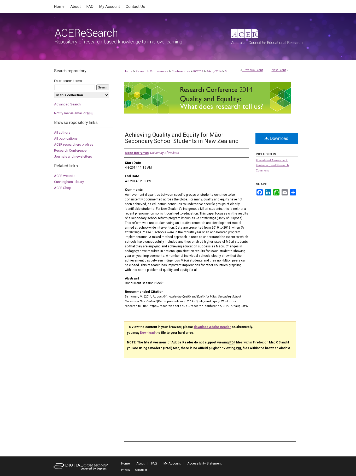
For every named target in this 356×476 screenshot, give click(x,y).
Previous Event (252, 70)
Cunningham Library (69, 182)
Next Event (279, 70)
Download (276, 138)
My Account (172, 463)
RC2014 (198, 71)
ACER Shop (62, 188)
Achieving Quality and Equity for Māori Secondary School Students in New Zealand (182, 138)
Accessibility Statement (204, 463)
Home (128, 71)
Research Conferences (152, 71)
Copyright (141, 469)
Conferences (181, 71)
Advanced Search (67, 104)
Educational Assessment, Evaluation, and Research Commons (272, 165)
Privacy (125, 469)
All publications (66, 138)
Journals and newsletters (73, 156)
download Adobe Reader (212, 327)
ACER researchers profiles (73, 144)
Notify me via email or (74, 113)
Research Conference (70, 150)
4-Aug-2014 (214, 71)
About (140, 463)
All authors (62, 132)
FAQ (154, 463)
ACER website (64, 176)
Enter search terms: (68, 81)
